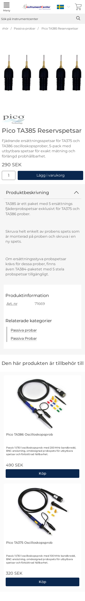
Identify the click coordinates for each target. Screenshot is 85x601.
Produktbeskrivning (42, 192)
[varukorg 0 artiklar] (78, 7)
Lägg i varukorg (50, 175)
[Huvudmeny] (6, 7)
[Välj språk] (64, 7)
